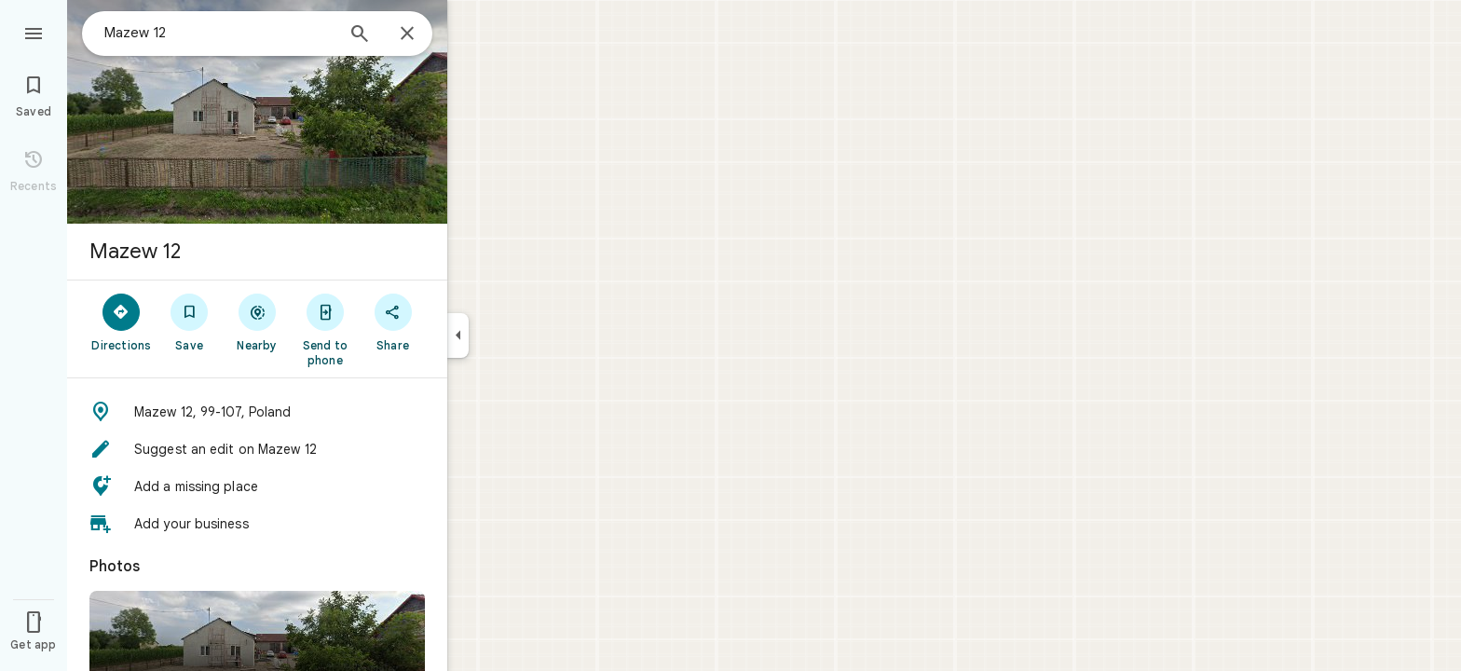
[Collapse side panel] (458, 335)
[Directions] (122, 321)
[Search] (359, 35)
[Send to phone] (325, 329)
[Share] (393, 321)
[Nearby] (258, 321)
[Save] (190, 321)
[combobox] (219, 32)
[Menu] (33, 31)
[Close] (407, 34)
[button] (257, 412)
